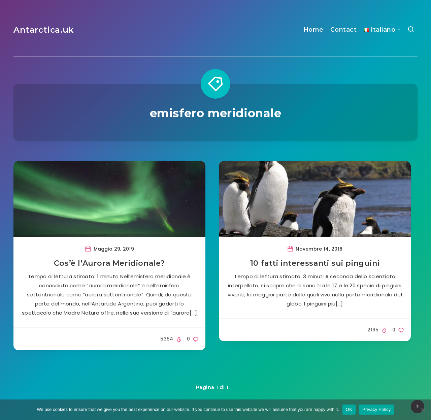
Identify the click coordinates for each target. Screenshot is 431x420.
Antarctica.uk (43, 30)
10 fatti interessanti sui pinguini (314, 263)
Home (313, 29)
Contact (343, 29)
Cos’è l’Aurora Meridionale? (109, 263)
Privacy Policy (376, 409)
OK (349, 409)
